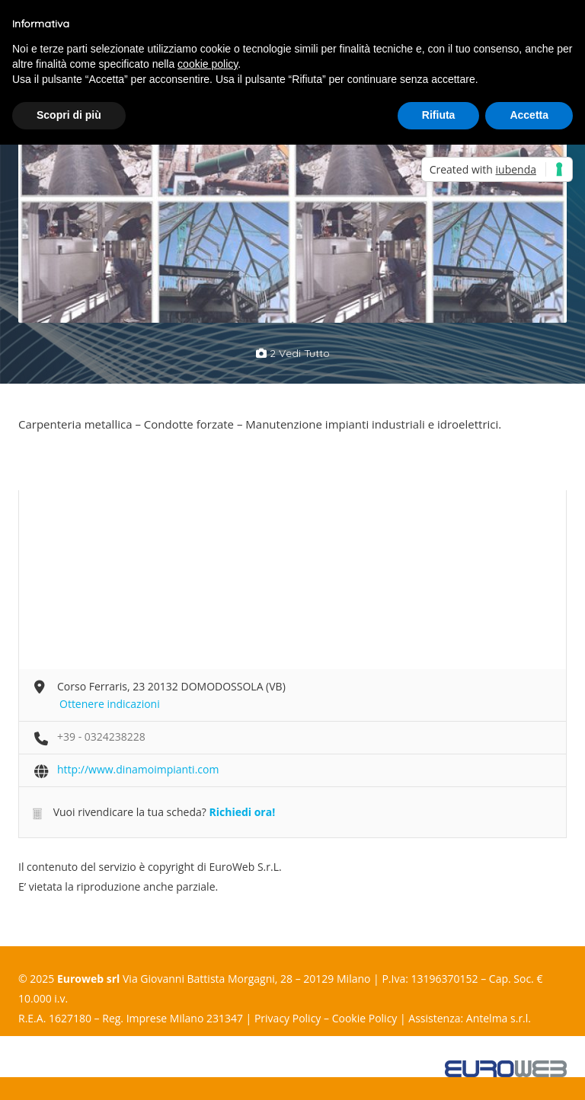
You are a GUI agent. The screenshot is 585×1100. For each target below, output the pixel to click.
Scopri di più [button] (69, 115)
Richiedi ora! (242, 812)
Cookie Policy (365, 1018)
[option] (155, 223)
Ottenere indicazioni (109, 704)
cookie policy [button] (207, 64)
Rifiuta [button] (439, 115)
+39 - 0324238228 (101, 736)
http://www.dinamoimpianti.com (138, 769)
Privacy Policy (287, 1018)
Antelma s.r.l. (498, 1018)
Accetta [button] (529, 115)
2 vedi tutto (293, 353)
